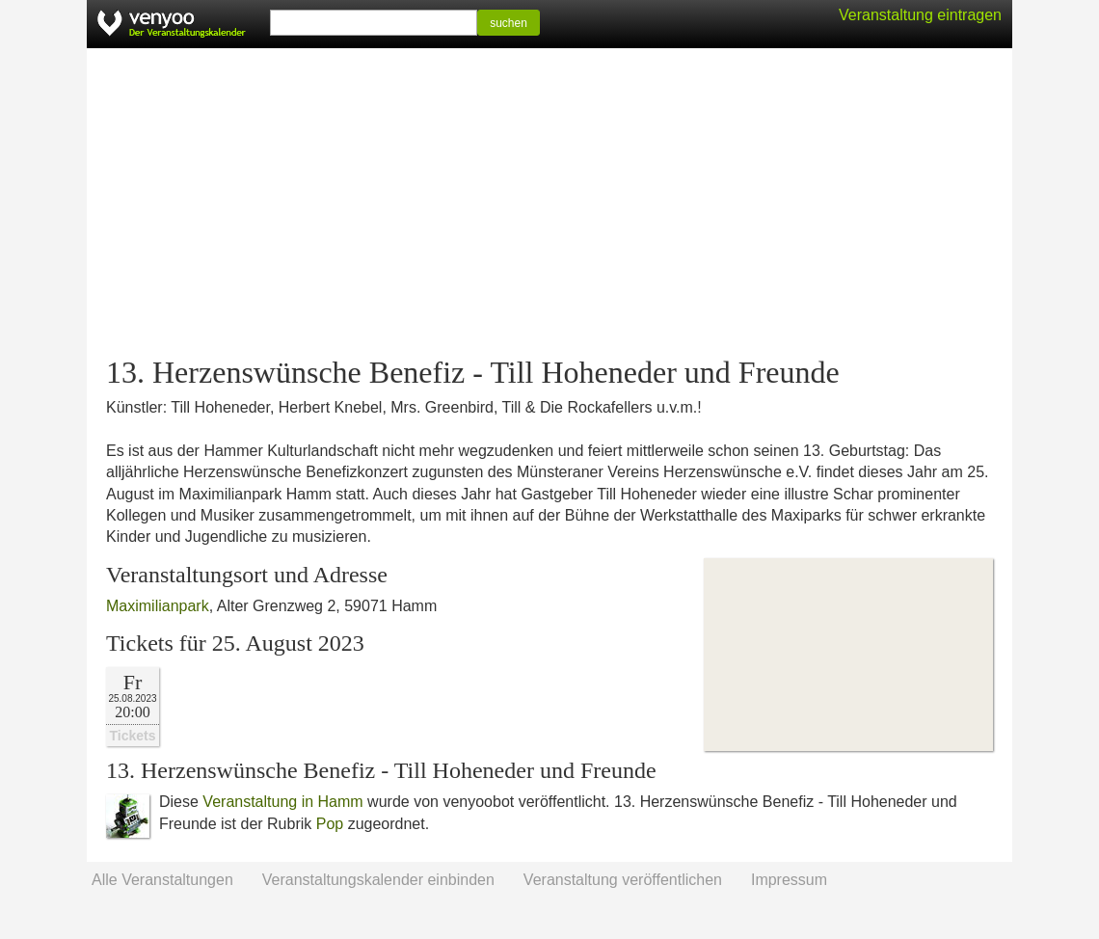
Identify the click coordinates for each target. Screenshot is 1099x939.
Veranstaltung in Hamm (282, 801)
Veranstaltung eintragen (920, 15)
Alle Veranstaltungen (162, 880)
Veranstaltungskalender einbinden (378, 880)
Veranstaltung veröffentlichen (622, 880)
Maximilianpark (157, 606)
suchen (508, 23)
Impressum (789, 880)
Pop (329, 824)
